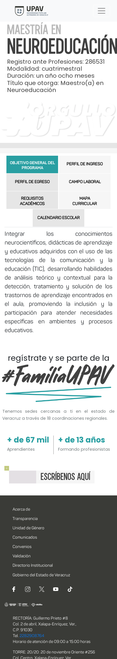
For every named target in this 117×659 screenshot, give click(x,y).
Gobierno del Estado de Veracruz (41, 575)
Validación (22, 556)
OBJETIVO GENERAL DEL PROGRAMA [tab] (32, 165)
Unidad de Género (28, 528)
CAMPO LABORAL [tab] (85, 182)
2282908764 (32, 636)
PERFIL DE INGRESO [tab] (85, 164)
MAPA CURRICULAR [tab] (84, 201)
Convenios (22, 547)
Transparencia (25, 519)
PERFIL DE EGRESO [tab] (32, 182)
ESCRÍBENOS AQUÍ (65, 477)
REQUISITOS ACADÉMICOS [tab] (32, 201)
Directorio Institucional (33, 565)
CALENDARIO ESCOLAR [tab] (58, 218)
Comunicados (25, 537)
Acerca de (21, 509)
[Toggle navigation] (101, 11)
